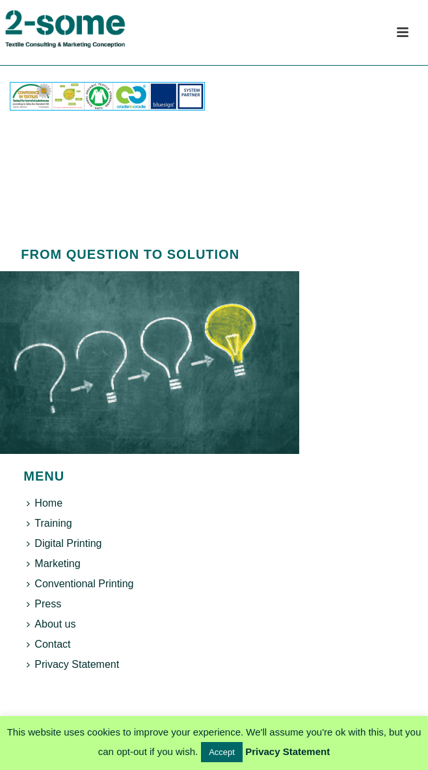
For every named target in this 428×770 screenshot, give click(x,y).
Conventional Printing (80, 583)
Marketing (53, 563)
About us (51, 624)
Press (44, 603)
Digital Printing (64, 543)
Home (44, 503)
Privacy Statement (73, 664)
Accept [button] (222, 752)
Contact (48, 644)
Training (49, 523)
